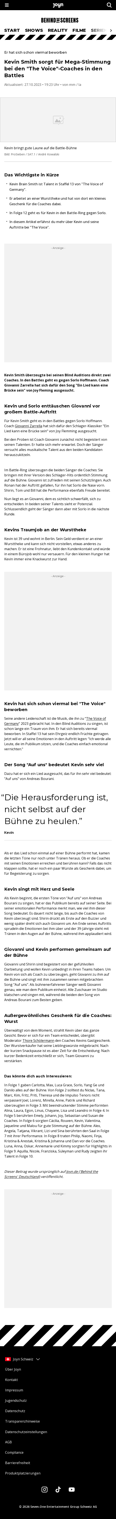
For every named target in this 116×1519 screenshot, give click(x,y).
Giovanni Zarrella (28, 426)
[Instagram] (44, 1489)
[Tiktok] (58, 1489)
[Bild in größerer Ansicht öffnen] (58, 120)
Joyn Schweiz (23, 1359)
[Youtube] (71, 1489)
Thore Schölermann (38, 1040)
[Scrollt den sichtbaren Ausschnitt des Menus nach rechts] (111, 30)
